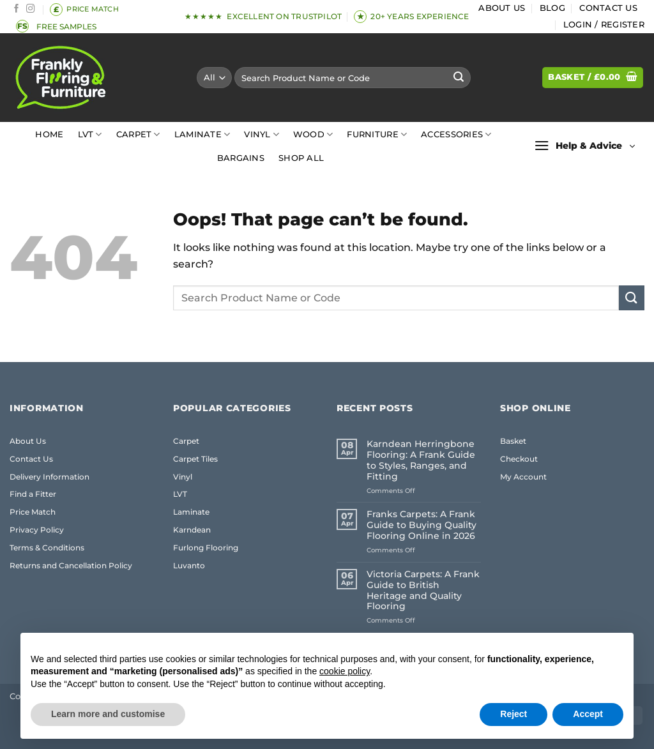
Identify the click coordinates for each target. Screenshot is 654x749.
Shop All (301, 158)
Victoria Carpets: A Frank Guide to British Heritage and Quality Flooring (423, 590)
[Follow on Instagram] (30, 9)
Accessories (456, 134)
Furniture (377, 134)
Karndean (192, 529)
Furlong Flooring (205, 547)
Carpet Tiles (195, 459)
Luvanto (189, 565)
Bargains (240, 158)
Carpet (138, 134)
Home (49, 134)
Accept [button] (588, 714)
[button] (603, 25)
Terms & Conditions (47, 547)
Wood (313, 134)
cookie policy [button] (344, 671)
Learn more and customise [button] (108, 714)
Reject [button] (513, 714)
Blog (552, 8)
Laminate (202, 134)
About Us (501, 8)
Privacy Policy (37, 529)
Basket (513, 441)
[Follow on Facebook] (16, 9)
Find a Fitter (33, 494)
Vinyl (261, 134)
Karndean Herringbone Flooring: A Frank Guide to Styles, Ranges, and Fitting (421, 460)
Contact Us (608, 8)
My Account (523, 476)
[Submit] (459, 78)
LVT (90, 134)
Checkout (519, 459)
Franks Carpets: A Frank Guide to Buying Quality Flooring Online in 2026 (421, 525)
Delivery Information (49, 476)
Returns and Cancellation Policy (71, 565)
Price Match (33, 512)
